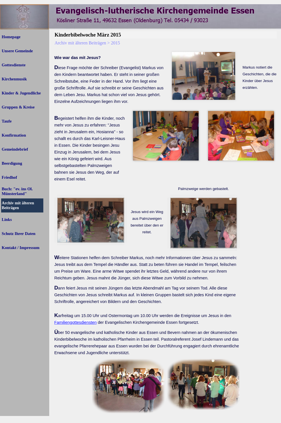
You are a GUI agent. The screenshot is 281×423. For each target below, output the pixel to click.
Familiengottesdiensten (75, 322)
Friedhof (9, 177)
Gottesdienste (14, 65)
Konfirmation (14, 135)
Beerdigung (12, 163)
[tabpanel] (109, 54)
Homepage (11, 37)
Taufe (7, 121)
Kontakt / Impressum (20, 247)
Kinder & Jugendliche (21, 93)
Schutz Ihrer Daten (18, 233)
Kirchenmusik (14, 79)
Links (7, 219)
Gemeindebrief (15, 149)
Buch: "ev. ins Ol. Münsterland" (17, 191)
